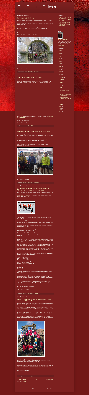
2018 (60, 63)
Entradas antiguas (49, 379)
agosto (61, 82)
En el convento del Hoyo (25, 18)
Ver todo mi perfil (61, 45)
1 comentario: (36, 293)
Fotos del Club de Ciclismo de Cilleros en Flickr (64, 25)
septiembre (62, 80)
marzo (61, 88)
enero (61, 104)
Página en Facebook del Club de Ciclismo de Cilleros (65, 18)
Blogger (55, 388)
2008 (60, 109)
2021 (60, 58)
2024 (60, 53)
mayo (61, 85)
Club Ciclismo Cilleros (36, 6)
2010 (60, 106)
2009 (60, 108)
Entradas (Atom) (26, 381)
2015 (60, 68)
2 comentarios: (36, 71)
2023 (60, 55)
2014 (60, 69)
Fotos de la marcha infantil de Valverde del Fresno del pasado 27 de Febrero (34, 300)
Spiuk (24, 237)
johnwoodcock (42, 388)
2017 (60, 64)
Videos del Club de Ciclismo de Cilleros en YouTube (64, 23)
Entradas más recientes (22, 379)
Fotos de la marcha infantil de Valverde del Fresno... (65, 100)
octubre (61, 79)
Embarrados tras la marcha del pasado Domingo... (34, 131)
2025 (60, 51)
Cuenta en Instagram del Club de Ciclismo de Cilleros (65, 20)
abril (61, 87)
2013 (60, 71)
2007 (60, 111)
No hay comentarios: (37, 125)
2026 (60, 50)
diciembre (62, 76)
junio (61, 84)
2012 (60, 73)
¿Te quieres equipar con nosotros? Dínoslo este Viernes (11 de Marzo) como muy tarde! (33, 189)
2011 (60, 74)
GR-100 (40, 239)
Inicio (36, 379)
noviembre (62, 77)
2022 (60, 56)
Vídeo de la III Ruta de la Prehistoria (29, 77)
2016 (60, 66)
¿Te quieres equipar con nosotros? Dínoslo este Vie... (65, 98)
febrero (61, 102)
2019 (60, 61)
